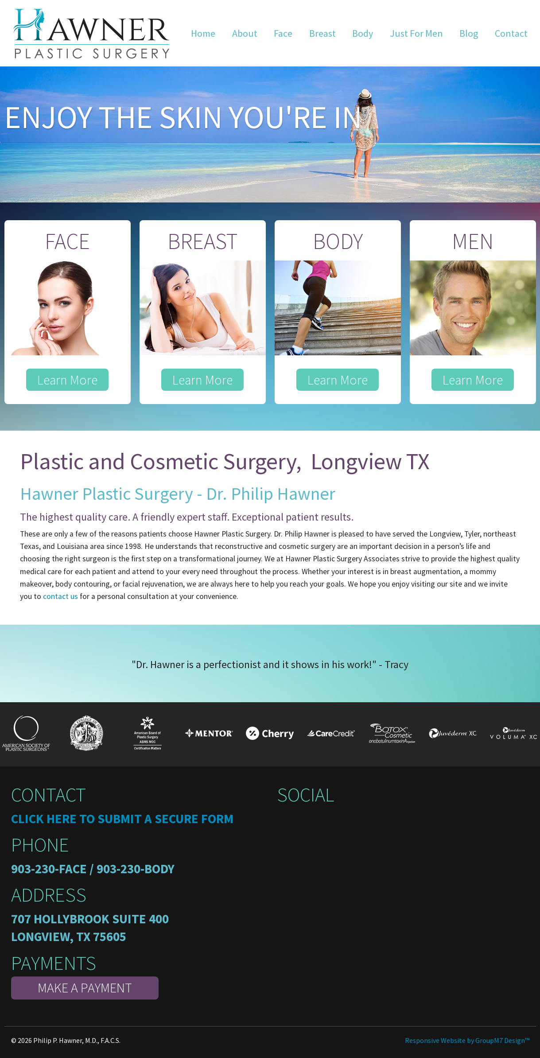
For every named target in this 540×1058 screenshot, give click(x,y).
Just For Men (416, 33)
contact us (60, 596)
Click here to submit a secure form (122, 819)
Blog (468, 33)
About (244, 33)
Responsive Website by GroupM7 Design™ (467, 1040)
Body (362, 33)
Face (283, 33)
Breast (322, 33)
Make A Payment (85, 987)
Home (203, 33)
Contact (511, 33)
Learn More (67, 379)
